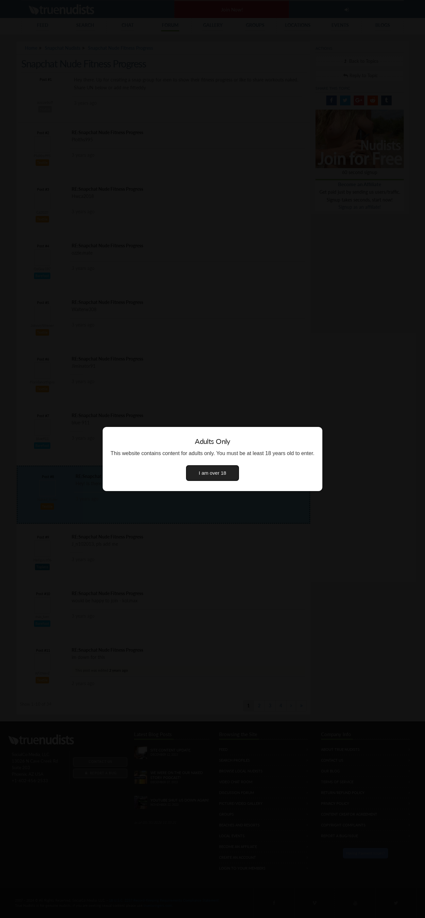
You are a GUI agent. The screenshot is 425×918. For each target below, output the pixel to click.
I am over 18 (212, 473)
